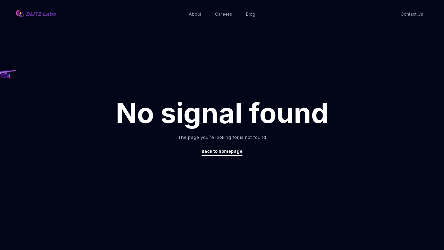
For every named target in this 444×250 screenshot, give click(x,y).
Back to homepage (222, 151)
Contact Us (412, 14)
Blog (250, 14)
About (195, 14)
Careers (223, 14)
